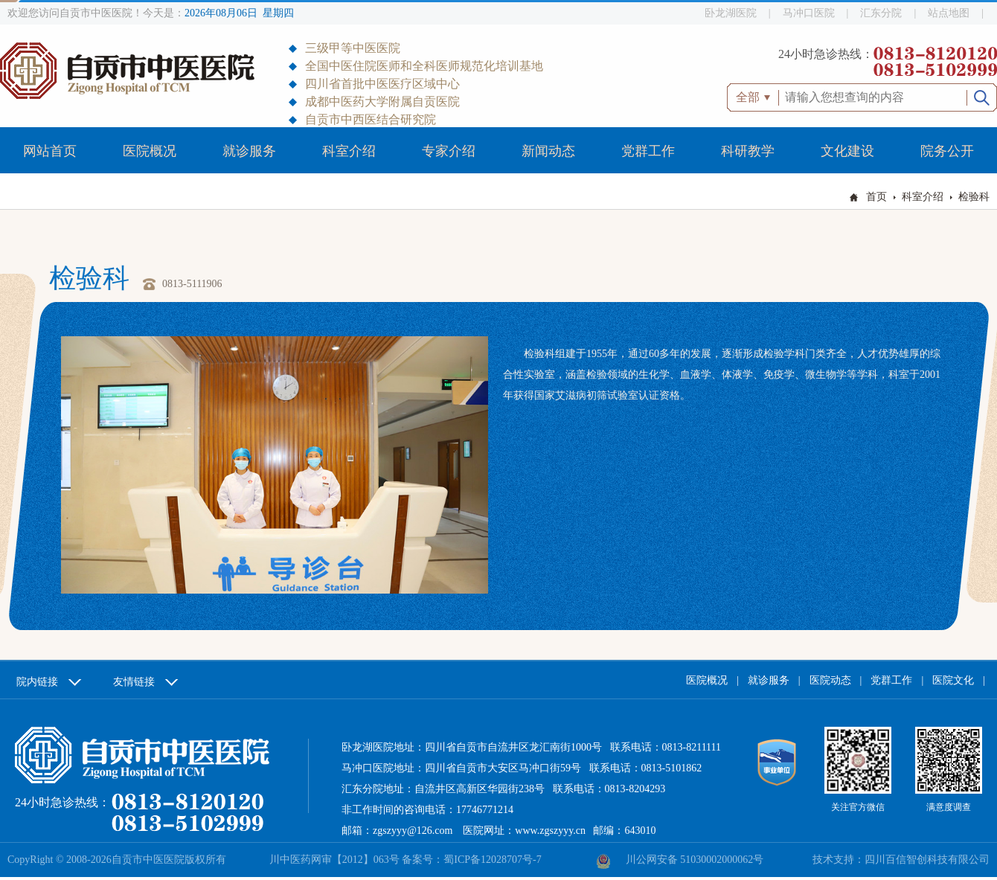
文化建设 (847, 151)
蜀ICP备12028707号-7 (492, 859)
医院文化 (953, 680)
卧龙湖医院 (731, 13)
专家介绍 (448, 151)
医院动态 (830, 680)
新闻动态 (548, 151)
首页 (876, 196)
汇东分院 (881, 13)
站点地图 (948, 13)
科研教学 (748, 151)
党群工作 (648, 151)
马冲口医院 (809, 13)
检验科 (974, 196)
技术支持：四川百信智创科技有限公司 (901, 859)
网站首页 (50, 151)
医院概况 (149, 151)
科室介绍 (349, 151)
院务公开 (947, 151)
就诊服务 (249, 151)
